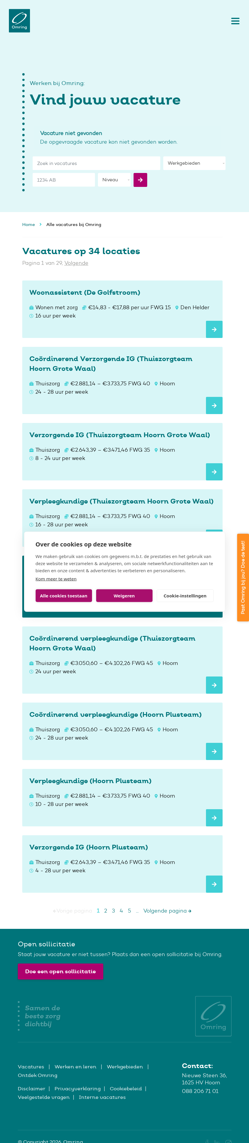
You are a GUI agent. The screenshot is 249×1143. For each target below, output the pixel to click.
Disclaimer (31, 1088)
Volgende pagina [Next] (167, 911)
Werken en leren (76, 1067)
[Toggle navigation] (234, 20)
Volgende (76, 263)
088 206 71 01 (200, 1091)
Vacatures (31, 1067)
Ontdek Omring (37, 1075)
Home (28, 224)
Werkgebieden (125, 1067)
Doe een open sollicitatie (60, 971)
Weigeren (124, 596)
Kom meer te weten (56, 578)
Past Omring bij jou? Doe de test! (243, 577)
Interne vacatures (102, 1097)
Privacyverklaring (78, 1088)
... (137, 911)
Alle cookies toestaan (63, 596)
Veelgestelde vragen (44, 1097)
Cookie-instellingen (185, 596)
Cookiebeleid (126, 1088)
